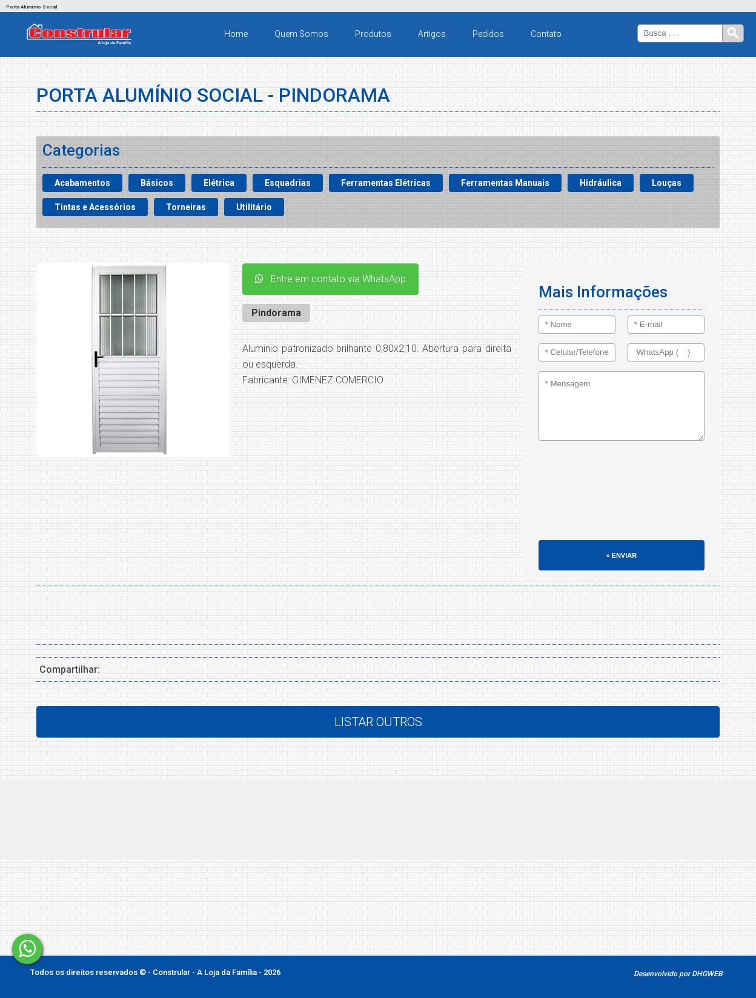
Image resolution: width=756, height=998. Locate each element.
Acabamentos (82, 183)
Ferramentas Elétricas (386, 183)
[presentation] (588, 496)
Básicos (157, 183)
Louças (666, 183)
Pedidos (488, 34)
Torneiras (186, 207)
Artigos (432, 34)
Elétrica (219, 183)
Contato (546, 34)
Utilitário (254, 207)
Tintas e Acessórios (95, 207)
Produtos (373, 34)
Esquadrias (288, 183)
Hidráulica (601, 183)
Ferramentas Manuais (505, 183)
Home (236, 34)
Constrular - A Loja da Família (206, 972)
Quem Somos (301, 34)
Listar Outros (378, 722)
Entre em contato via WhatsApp (330, 279)
